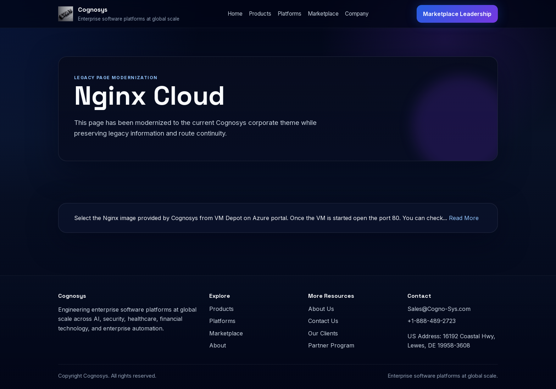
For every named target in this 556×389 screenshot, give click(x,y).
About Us (321, 308)
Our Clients (323, 333)
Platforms (289, 13)
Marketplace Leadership (457, 13)
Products (260, 13)
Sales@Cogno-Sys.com (439, 308)
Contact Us (323, 320)
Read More (464, 217)
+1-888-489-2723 (431, 320)
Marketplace (323, 13)
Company (357, 13)
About (217, 345)
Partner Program (331, 345)
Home (235, 13)
